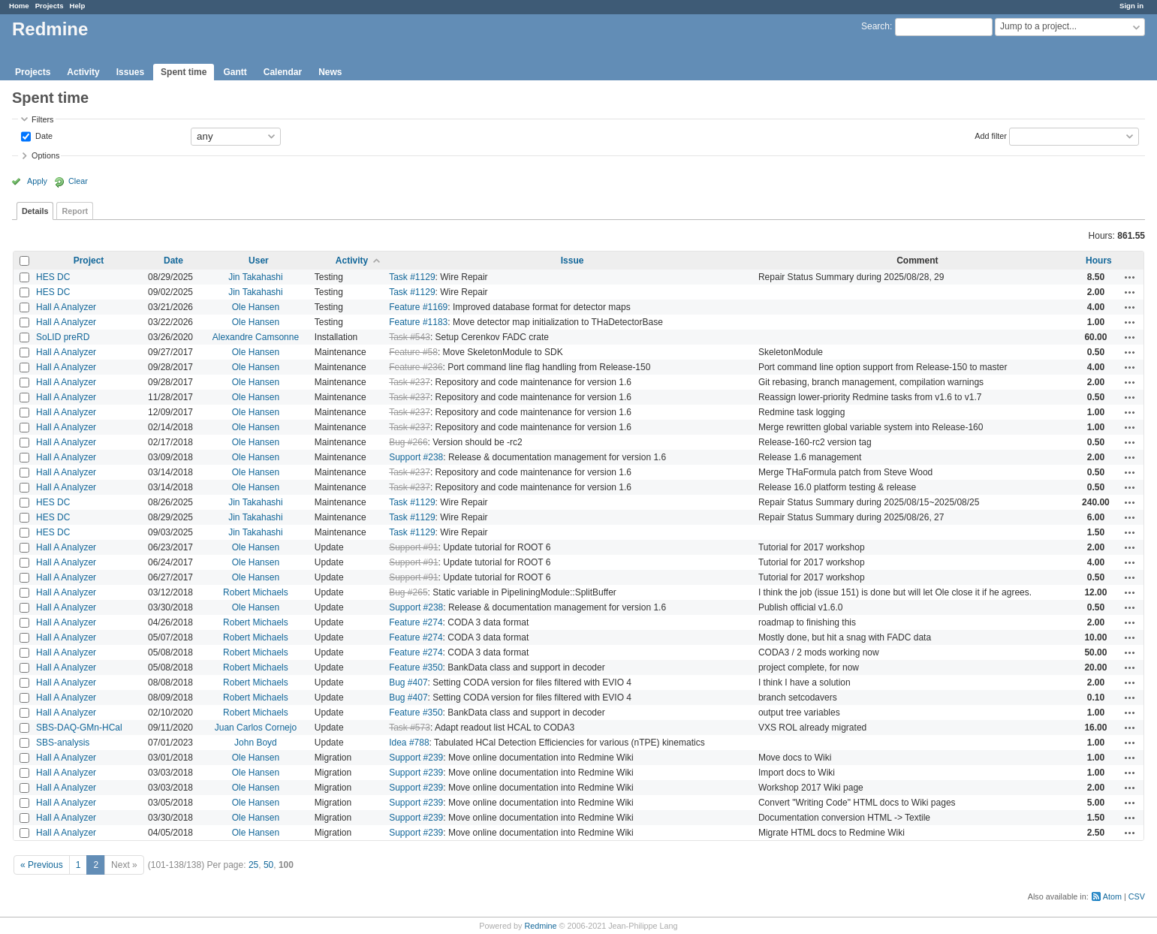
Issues (130, 72)
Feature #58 (413, 352)
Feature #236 (415, 367)
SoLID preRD (62, 337)
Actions (1130, 277)
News (330, 72)
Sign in (1131, 6)
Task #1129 (412, 277)
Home (19, 6)
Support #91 (413, 547)
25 (253, 865)
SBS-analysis (62, 742)
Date (43, 135)
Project (89, 260)
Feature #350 (415, 667)
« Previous (41, 865)
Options (45, 155)
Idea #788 (409, 742)
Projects (49, 6)
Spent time (183, 72)
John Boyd (255, 742)
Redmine (540, 925)
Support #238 (416, 457)
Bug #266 (408, 442)
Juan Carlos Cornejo (256, 727)
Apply (37, 180)
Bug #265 (408, 592)
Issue (572, 260)
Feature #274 (415, 622)
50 (268, 865)
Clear (78, 180)
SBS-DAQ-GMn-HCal (79, 727)
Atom (1112, 896)
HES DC (53, 277)
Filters (42, 119)
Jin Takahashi (255, 277)
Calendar (283, 72)
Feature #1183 (418, 322)
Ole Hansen (255, 307)
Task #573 (409, 727)
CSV (1136, 896)
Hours (1099, 260)
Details (35, 210)
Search (875, 26)
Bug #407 (408, 682)
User (259, 260)
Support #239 (416, 757)
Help (78, 6)
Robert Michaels (255, 592)
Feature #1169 (418, 307)
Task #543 (409, 337)
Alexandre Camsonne (255, 337)
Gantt (234, 72)
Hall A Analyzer (66, 307)
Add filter (991, 135)
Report (75, 210)
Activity (83, 72)
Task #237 (409, 382)
